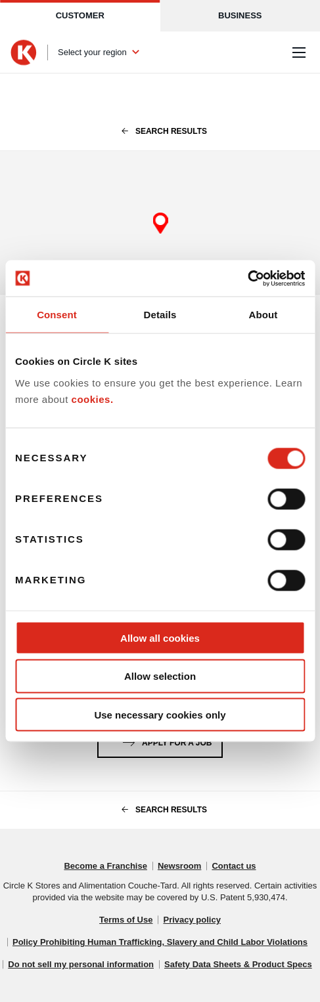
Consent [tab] (57, 314)
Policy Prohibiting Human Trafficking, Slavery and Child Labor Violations (160, 942)
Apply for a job (165, 740)
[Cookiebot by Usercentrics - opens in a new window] (247, 278)
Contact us (234, 866)
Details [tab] (160, 314)
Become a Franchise (105, 866)
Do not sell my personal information (81, 964)
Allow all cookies (160, 637)
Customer (80, 15)
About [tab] (263, 314)
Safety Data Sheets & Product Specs (238, 964)
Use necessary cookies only (159, 714)
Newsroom (179, 866)
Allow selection (160, 676)
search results (160, 131)
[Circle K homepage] (24, 52)
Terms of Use (125, 920)
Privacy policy (191, 920)
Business (240, 15)
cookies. (93, 399)
